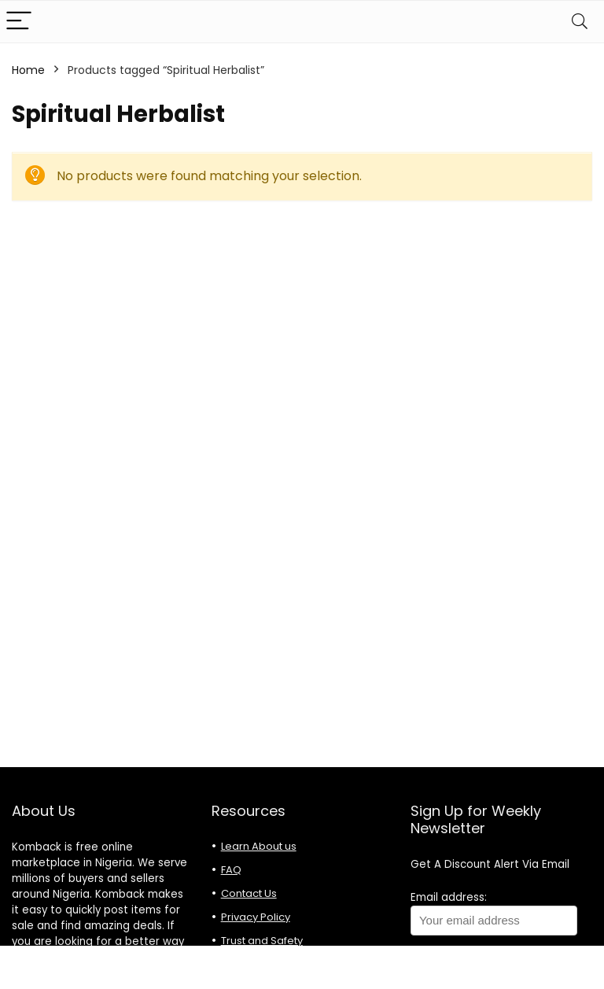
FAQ (231, 869)
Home (28, 70)
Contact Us (249, 893)
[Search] (579, 21)
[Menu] (19, 21)
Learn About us (258, 846)
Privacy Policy (255, 917)
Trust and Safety (262, 940)
